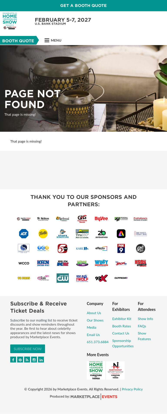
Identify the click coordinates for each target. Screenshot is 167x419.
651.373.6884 (98, 342)
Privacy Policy (132, 389)
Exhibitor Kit (121, 319)
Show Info (145, 319)
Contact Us (120, 333)
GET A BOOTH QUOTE (83, 5)
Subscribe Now (28, 349)
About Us (94, 313)
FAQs (142, 326)
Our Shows (95, 320)
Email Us (93, 335)
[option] (83, 88)
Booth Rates (121, 326)
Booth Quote (18, 41)
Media (91, 327)
